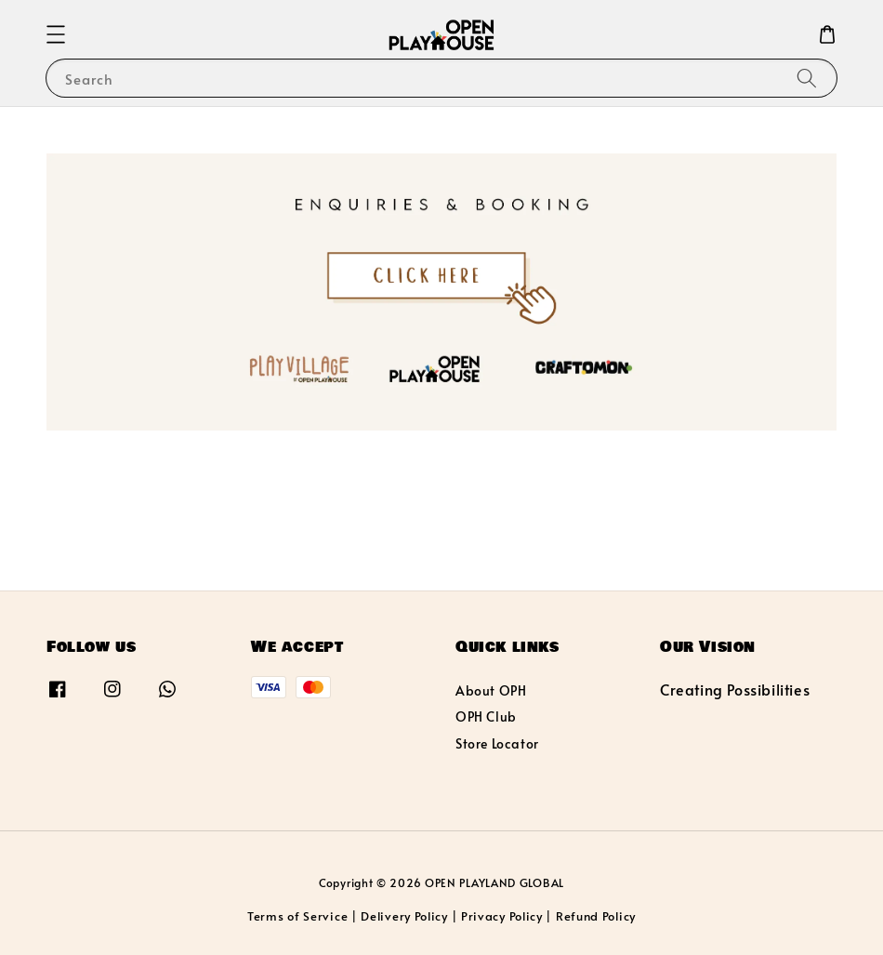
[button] (55, 34)
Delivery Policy (404, 916)
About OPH (490, 691)
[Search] (807, 78)
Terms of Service (297, 916)
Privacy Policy (502, 916)
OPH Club (486, 716)
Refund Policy (596, 916)
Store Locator (497, 743)
